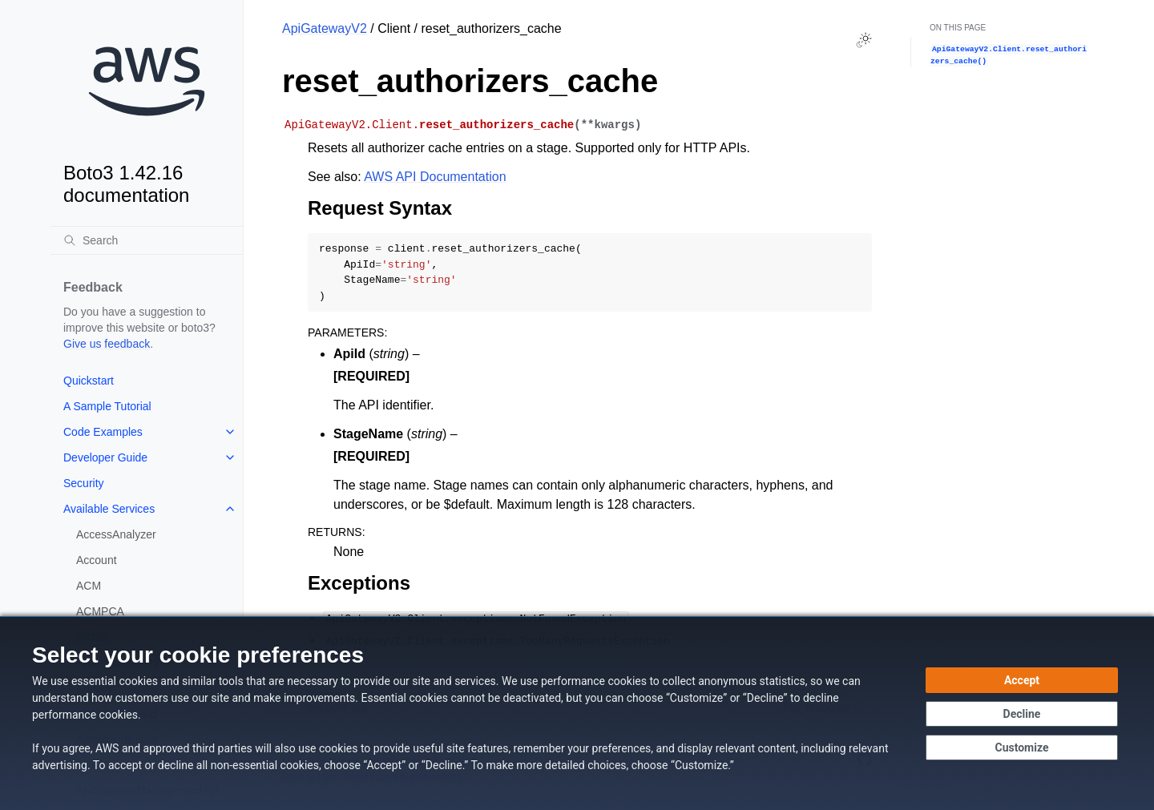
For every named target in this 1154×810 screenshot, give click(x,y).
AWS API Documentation (435, 176)
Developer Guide (105, 457)
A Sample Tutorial (107, 406)
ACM (88, 585)
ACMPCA (100, 611)
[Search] (146, 240)
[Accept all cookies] (1022, 680)
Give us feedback (106, 343)
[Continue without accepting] (1022, 714)
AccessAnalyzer (116, 534)
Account (96, 560)
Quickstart (88, 380)
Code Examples (103, 431)
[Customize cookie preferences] (1022, 747)
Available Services (109, 508)
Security (83, 483)
